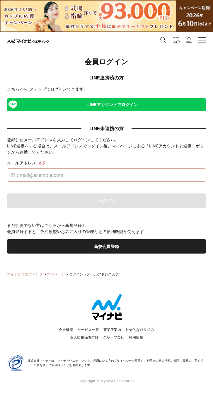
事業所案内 (112, 329)
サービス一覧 (88, 329)
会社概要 (66, 329)
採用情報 (136, 337)
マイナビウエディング (25, 274)
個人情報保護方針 (84, 337)
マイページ (56, 274)
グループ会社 (113, 337)
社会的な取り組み (140, 329)
